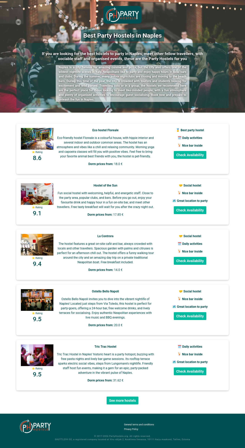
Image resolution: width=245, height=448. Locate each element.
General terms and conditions (139, 424)
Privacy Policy (131, 429)
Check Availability (190, 155)
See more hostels (122, 400)
